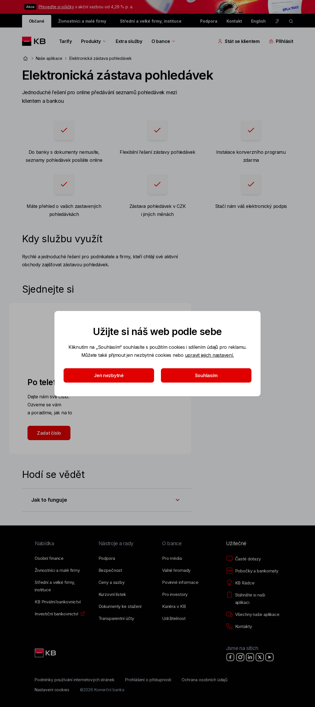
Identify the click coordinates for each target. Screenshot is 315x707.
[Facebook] (230, 657)
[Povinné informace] (180, 582)
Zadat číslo (49, 433)
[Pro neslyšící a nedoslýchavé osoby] (277, 21)
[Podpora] (107, 558)
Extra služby (129, 41)
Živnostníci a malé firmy (82, 21)
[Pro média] (172, 558)
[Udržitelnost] (173, 618)
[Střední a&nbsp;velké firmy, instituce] (62, 586)
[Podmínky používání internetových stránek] (75, 679)
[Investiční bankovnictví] (56, 614)
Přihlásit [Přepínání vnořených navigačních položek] (281, 41)
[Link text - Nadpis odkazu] (46, 652)
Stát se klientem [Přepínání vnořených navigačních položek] (239, 41)
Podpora (208, 21)
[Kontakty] (239, 626)
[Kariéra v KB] (174, 606)
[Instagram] (240, 657)
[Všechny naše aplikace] (252, 614)
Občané (37, 21)
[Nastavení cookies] (52, 689)
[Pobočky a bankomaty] (252, 571)
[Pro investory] (175, 594)
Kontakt (234, 21)
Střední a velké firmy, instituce (150, 21)
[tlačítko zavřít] (288, 7)
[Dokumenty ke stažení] (120, 606)
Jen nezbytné (109, 375)
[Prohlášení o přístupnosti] (148, 679)
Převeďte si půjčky (56, 6)
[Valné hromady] (176, 570)
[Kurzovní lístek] (112, 594)
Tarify (65, 41)
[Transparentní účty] (116, 618)
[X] (259, 657)
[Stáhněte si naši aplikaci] (253, 598)
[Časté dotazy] (243, 559)
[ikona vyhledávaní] (291, 21)
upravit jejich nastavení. (209, 355)
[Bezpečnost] (110, 570)
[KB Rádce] (240, 583)
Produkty (94, 41)
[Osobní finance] (49, 558)
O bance (163, 41)
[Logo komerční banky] (36, 41)
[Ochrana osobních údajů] (204, 679)
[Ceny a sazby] (112, 582)
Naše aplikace (49, 58)
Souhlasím (206, 375)
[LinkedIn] (250, 657)
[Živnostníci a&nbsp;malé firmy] (57, 570)
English (258, 21)
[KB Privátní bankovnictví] (58, 602)
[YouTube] (269, 657)
